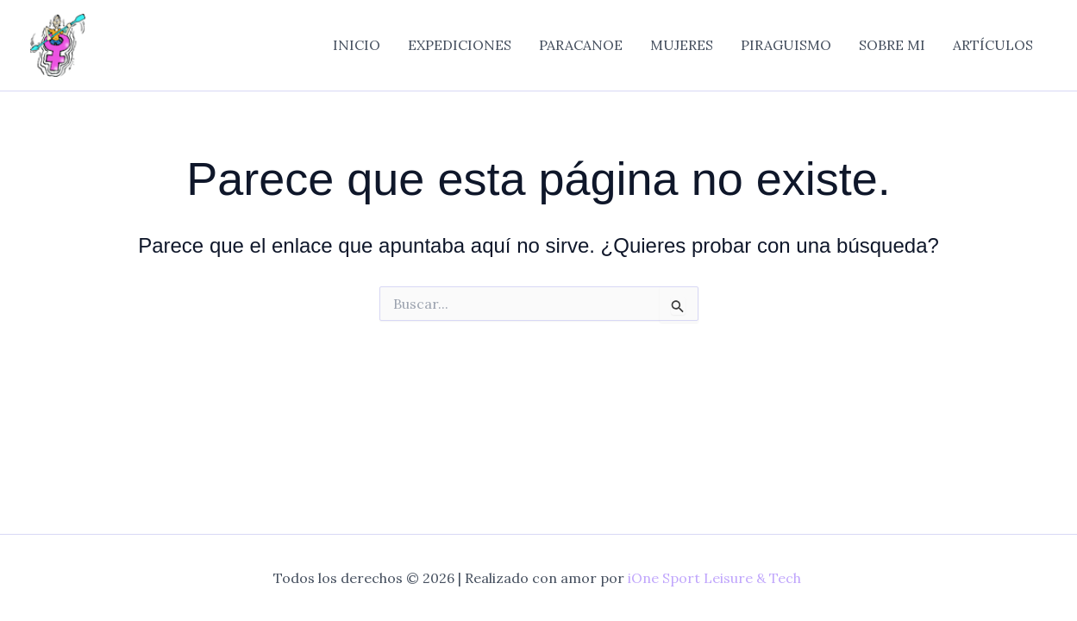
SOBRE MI (892, 44)
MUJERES (681, 44)
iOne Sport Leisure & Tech (714, 577)
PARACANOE (581, 44)
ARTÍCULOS (993, 44)
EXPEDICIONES (459, 44)
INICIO (356, 44)
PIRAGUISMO (786, 44)
